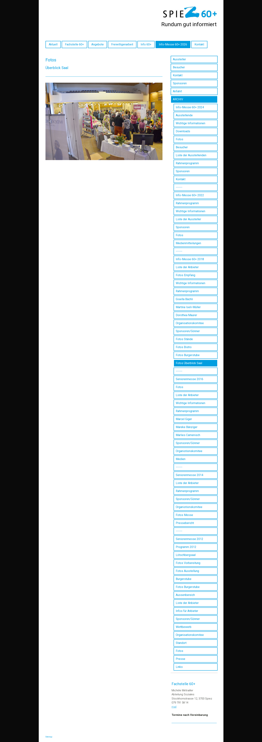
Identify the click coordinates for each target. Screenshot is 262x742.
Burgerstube (183, 579)
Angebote (97, 44)
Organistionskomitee (189, 451)
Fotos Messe (184, 515)
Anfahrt (177, 91)
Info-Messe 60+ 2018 (190, 259)
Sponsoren (180, 83)
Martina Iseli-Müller (188, 307)
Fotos (179, 139)
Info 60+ (146, 44)
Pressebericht (185, 523)
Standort (181, 643)
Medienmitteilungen (188, 243)
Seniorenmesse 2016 (189, 379)
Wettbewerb (183, 627)
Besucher (179, 67)
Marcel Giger (184, 419)
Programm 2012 (186, 547)
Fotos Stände (184, 339)
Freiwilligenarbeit (122, 44)
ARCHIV (178, 99)
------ (179, 187)
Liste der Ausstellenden (191, 155)
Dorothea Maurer (186, 315)
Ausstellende (184, 115)
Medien (180, 459)
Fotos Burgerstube (188, 355)
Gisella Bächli (184, 299)
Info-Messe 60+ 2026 (173, 44)
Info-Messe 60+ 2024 (190, 107)
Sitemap (48, 737)
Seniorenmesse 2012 (189, 539)
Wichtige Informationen (190, 123)
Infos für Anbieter (187, 611)
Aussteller (179, 59)
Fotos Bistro (184, 347)
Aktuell (53, 44)
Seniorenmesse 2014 (189, 475)
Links (179, 667)
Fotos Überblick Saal (189, 363)
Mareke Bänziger (186, 427)
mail (174, 706)
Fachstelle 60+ (74, 44)
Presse (180, 659)
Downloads (183, 131)
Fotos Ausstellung (187, 571)
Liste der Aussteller (188, 219)
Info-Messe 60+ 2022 (190, 195)
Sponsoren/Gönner (188, 331)
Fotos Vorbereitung (188, 563)
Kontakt (199, 44)
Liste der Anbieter (187, 267)
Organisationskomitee (190, 323)
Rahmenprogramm (187, 163)
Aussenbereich (185, 595)
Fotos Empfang (185, 275)
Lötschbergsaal (186, 555)
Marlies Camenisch (188, 435)
